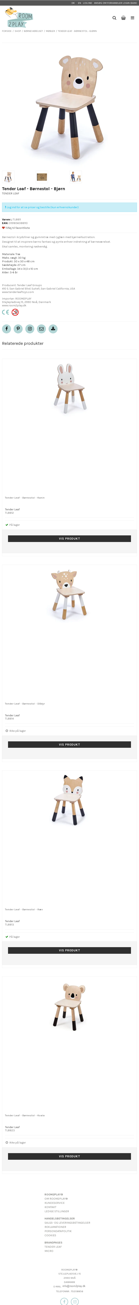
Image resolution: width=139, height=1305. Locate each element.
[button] (41, 328)
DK (73, 2)
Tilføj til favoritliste (16, 228)
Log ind (87, 2)
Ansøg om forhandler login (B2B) (115, 2)
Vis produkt (69, 538)
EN (79, 2)
